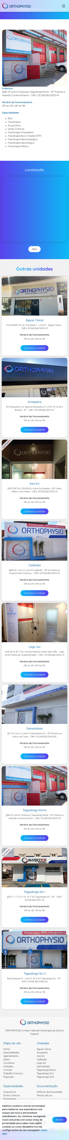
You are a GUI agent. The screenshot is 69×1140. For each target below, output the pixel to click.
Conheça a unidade (34, 348)
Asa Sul (40, 1056)
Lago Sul (41, 1062)
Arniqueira (42, 1052)
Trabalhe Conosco (13, 1073)
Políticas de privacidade (49, 1091)
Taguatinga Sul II (45, 1076)
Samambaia (43, 1066)
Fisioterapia (9, 1098)
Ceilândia (42, 1059)
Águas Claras (44, 1049)
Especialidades (11, 1052)
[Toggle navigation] (63, 6)
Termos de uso (44, 1095)
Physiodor (8, 1076)
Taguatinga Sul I (45, 1073)
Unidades (8, 1066)
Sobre (6, 1059)
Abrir (34, 249)
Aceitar (59, 1119)
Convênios (8, 1062)
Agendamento (11, 1056)
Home (6, 1049)
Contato (7, 1069)
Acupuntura (9, 1091)
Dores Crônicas (11, 1095)
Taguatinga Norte (46, 1069)
